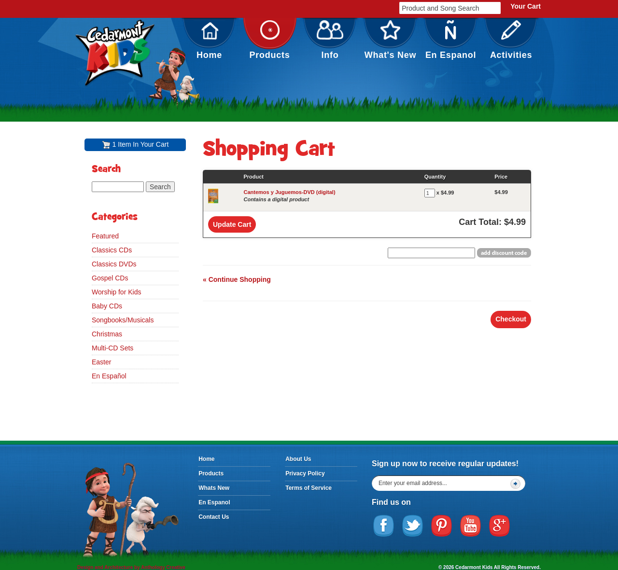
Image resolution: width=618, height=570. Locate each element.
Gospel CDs (110, 278)
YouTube (471, 526)
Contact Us (213, 517)
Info (330, 40)
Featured (105, 236)
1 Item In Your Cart (140, 144)
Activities (511, 40)
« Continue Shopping (237, 279)
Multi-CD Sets (112, 348)
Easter (101, 362)
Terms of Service (308, 488)
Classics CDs (112, 250)
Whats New (213, 488)
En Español (109, 376)
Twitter (413, 526)
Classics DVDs (114, 264)
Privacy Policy (304, 473)
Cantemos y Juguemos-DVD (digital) (289, 192)
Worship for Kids (116, 292)
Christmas (107, 334)
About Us (298, 459)
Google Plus (500, 526)
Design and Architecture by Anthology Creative (131, 567)
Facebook (384, 526)
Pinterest (442, 526)
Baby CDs (107, 306)
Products (270, 40)
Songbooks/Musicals (123, 320)
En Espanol (450, 40)
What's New (391, 40)
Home (209, 40)
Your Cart (525, 6)
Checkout (510, 319)
